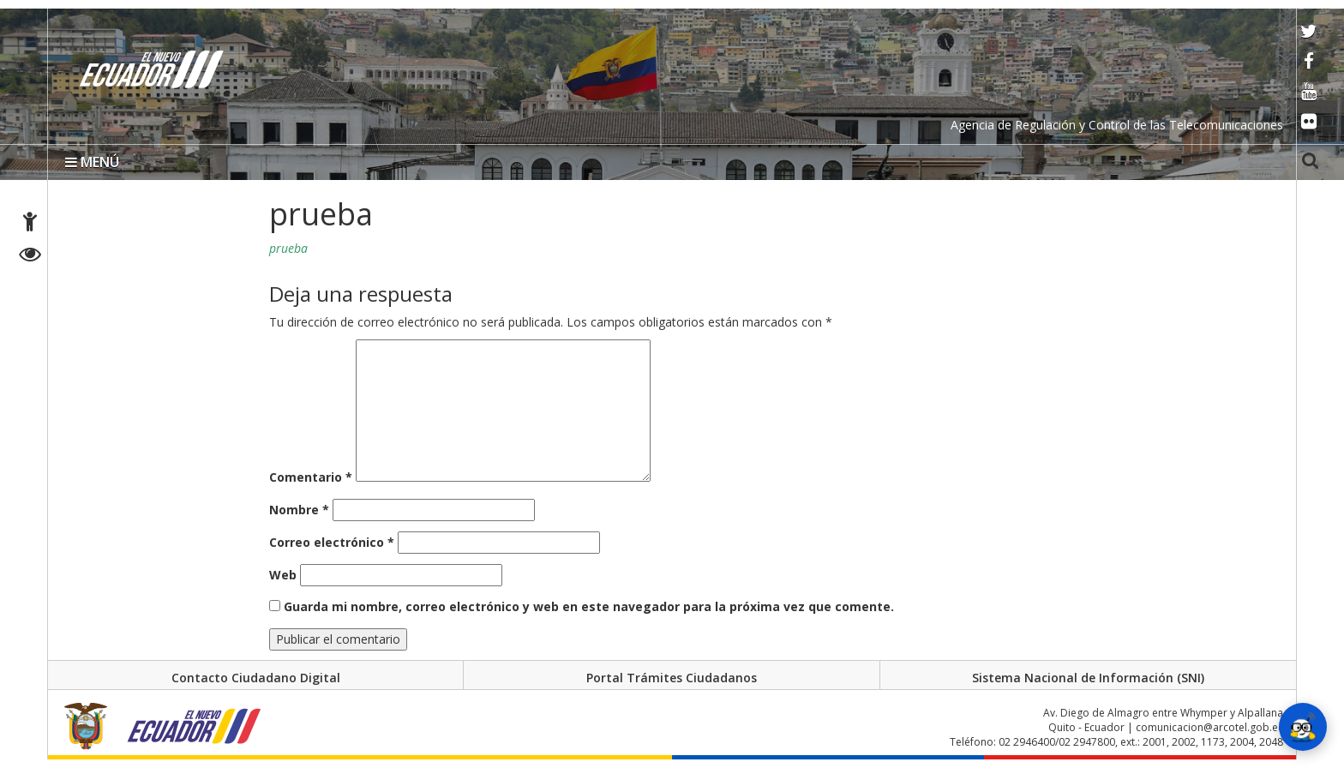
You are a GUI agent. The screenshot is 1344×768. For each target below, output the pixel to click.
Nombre (299, 509)
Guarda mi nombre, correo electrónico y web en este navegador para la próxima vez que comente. (589, 606)
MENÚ (92, 162)
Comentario (310, 477)
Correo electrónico (331, 542)
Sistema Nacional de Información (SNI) (1088, 677)
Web (283, 575)
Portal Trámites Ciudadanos (671, 677)
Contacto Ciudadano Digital (255, 677)
